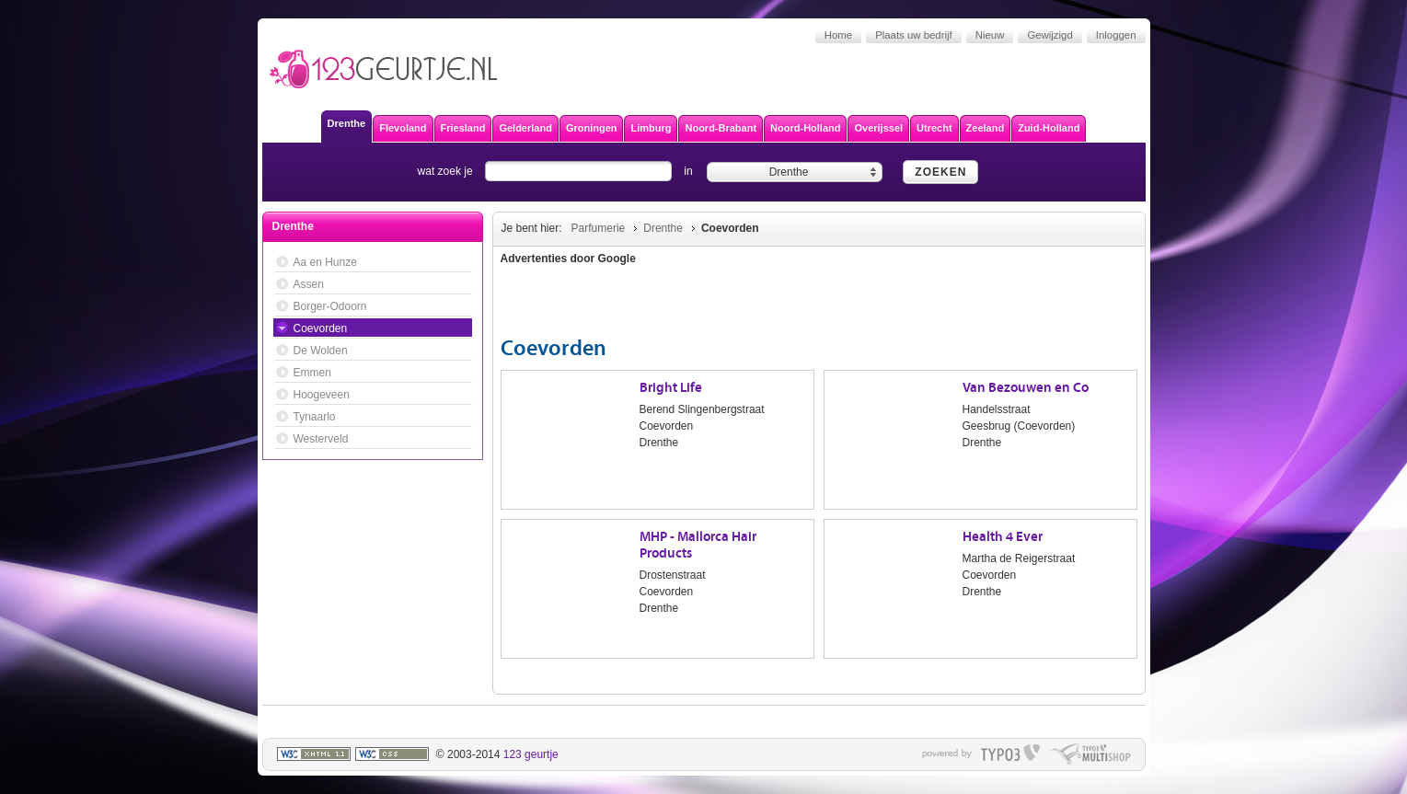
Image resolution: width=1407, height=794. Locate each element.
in (688, 171)
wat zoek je (445, 171)
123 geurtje (531, 754)
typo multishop (1090, 754)
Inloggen (1116, 34)
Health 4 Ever (1003, 537)
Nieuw (990, 34)
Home (838, 34)
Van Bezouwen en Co (1026, 388)
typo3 (1010, 754)
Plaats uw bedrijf (913, 34)
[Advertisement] (1029, 303)
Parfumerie (598, 228)
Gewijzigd (1049, 34)
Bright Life (671, 388)
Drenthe (663, 228)
